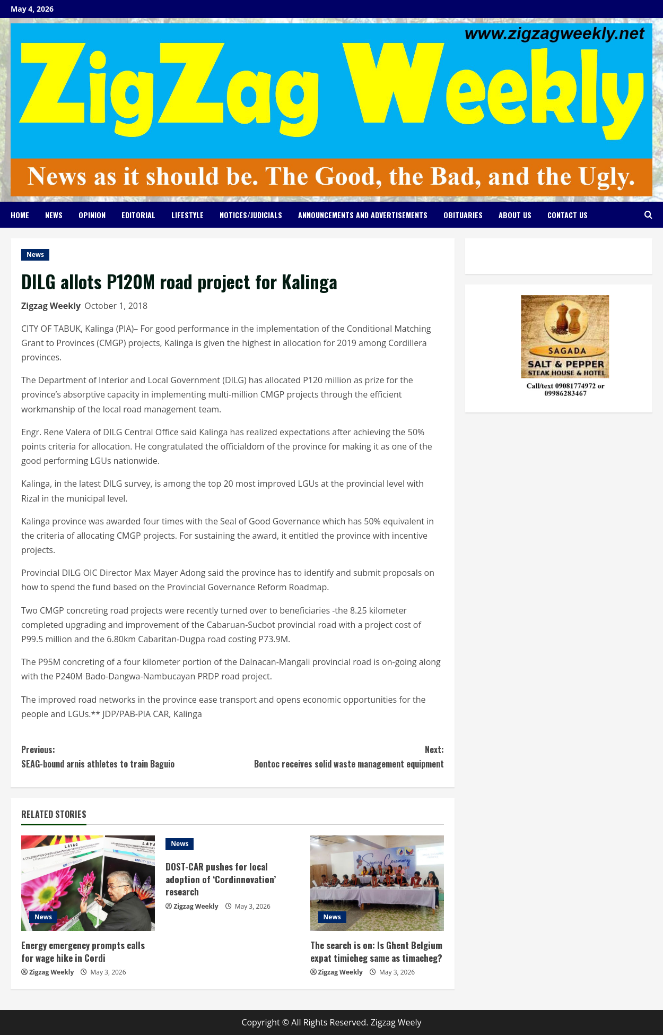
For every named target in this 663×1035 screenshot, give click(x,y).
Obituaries (463, 214)
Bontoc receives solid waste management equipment (338, 756)
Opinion (92, 214)
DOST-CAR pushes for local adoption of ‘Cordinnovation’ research (220, 879)
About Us (515, 214)
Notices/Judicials (251, 214)
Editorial (138, 214)
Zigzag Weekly (51, 306)
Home (20, 214)
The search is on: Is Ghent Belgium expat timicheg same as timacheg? (376, 951)
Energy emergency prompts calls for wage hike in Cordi (83, 951)
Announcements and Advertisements (363, 214)
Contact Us (567, 214)
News (54, 214)
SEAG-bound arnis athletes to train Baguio (127, 756)
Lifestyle (187, 214)
